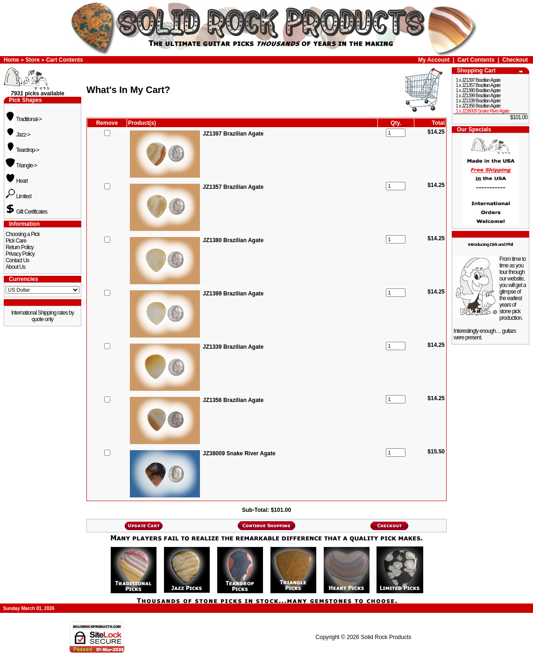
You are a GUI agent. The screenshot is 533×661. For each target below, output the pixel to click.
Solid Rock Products (386, 637)
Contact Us (17, 260)
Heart (17, 181)
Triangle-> (21, 165)
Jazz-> (18, 134)
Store (32, 60)
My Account (434, 60)
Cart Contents (64, 60)
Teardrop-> (22, 150)
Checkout (515, 60)
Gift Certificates (26, 211)
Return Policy (20, 247)
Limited (18, 196)
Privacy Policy (20, 254)
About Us (15, 267)
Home (11, 60)
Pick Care (16, 240)
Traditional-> (24, 119)
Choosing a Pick (23, 234)
